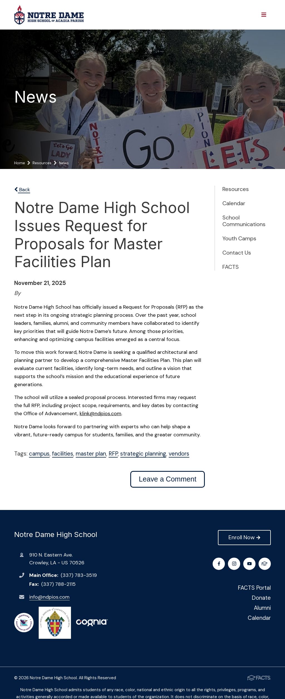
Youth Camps (239, 238)
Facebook (219, 564)
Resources (235, 189)
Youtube (249, 564)
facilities (62, 453)
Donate (261, 597)
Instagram (234, 564)
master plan (91, 453)
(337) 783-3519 (79, 575)
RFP (113, 453)
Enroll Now (244, 537)
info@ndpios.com (49, 597)
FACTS (230, 266)
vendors (179, 453)
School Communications (240, 221)
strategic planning (143, 453)
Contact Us (236, 252)
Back (22, 189)
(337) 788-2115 (58, 584)
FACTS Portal (254, 587)
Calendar (233, 203)
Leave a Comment (167, 479)
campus (39, 453)
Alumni (262, 607)
